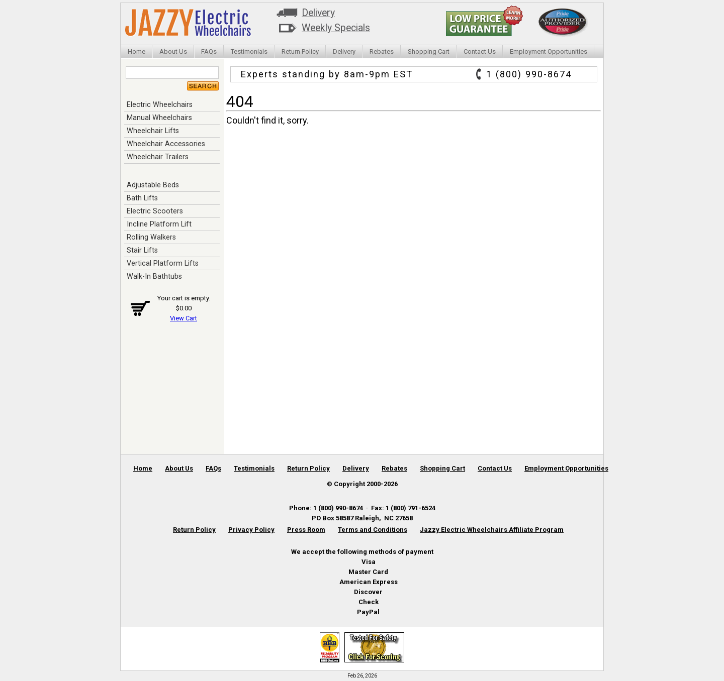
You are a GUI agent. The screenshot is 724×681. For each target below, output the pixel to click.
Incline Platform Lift (159, 224)
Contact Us (480, 51)
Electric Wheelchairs (160, 104)
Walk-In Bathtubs (154, 276)
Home (136, 51)
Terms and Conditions (372, 529)
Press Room (306, 529)
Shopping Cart (428, 51)
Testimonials (249, 51)
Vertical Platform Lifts (163, 263)
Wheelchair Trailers (158, 157)
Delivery (318, 13)
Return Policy (300, 51)
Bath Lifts (142, 198)
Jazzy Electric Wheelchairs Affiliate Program (492, 529)
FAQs (209, 51)
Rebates (382, 51)
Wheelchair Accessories (166, 144)
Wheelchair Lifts (153, 131)
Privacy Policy (251, 529)
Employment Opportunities (548, 51)
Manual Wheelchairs (159, 117)
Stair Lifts (142, 250)
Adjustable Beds (153, 185)
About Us (173, 51)
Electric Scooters (155, 211)
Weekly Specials (336, 28)
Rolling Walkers (151, 237)
